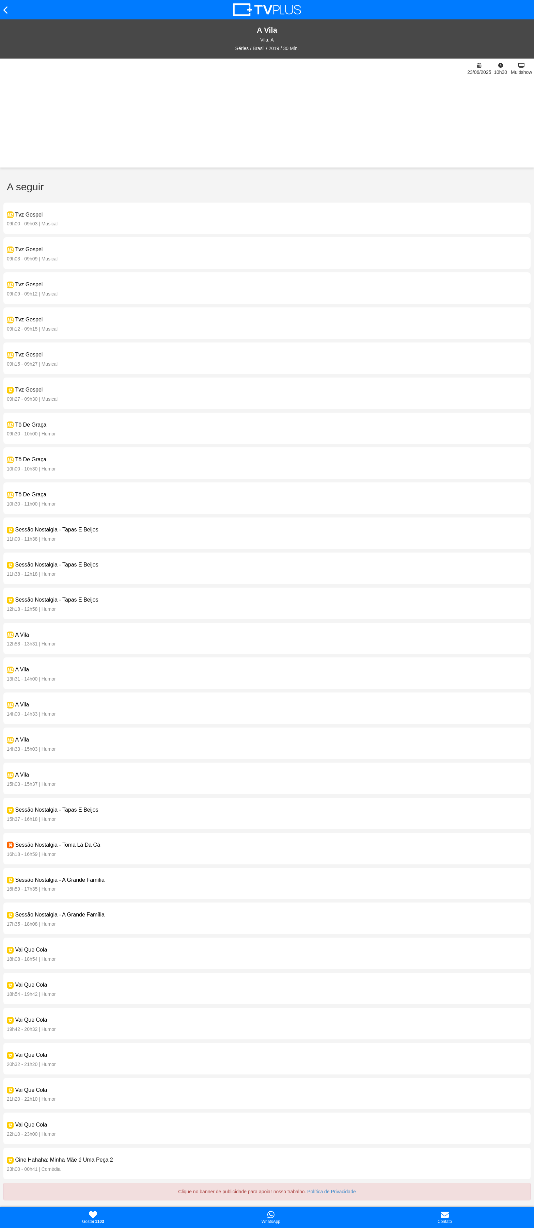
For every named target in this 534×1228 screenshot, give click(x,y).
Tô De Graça (30, 425)
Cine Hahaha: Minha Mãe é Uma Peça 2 (64, 1160)
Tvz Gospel (29, 215)
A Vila (22, 635)
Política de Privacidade (331, 1191)
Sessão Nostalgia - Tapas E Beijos (56, 529)
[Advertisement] (233, 113)
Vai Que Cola (31, 950)
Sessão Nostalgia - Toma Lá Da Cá (57, 845)
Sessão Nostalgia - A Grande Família (59, 880)
